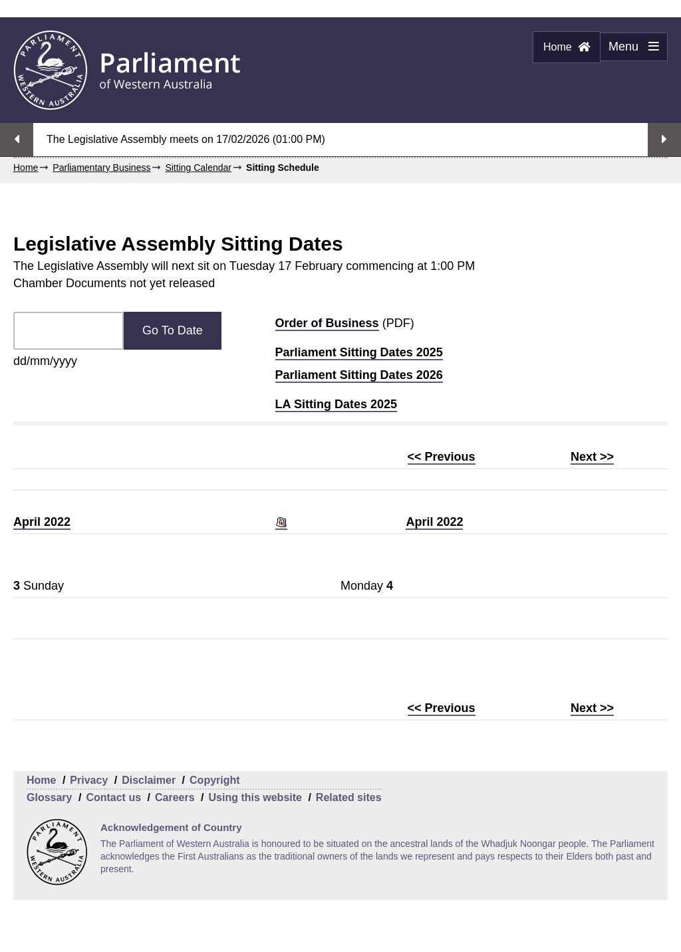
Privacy (89, 780)
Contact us (113, 797)
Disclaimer (149, 780)
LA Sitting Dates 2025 (336, 404)
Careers (175, 797)
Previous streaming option (16, 139)
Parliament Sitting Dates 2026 (359, 375)
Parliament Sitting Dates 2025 (359, 352)
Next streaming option (664, 139)
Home (566, 47)
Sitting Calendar (198, 167)
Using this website (254, 797)
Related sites (349, 797)
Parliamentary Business (101, 167)
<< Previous (442, 456)
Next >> (592, 456)
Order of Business (327, 323)
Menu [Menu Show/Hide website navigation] (629, 50)
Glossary (49, 797)
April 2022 (41, 522)
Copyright (215, 780)
